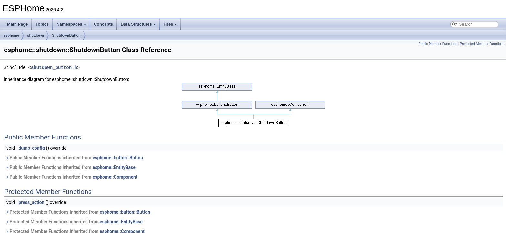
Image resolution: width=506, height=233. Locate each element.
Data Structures (138, 24)
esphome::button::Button (118, 157)
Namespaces (71, 24)
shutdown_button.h (54, 67)
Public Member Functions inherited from (74, 157)
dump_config (31, 147)
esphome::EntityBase (114, 167)
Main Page (17, 24)
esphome (11, 35)
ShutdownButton (66, 35)
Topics (42, 24)
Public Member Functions (438, 44)
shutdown (35, 35)
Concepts (103, 24)
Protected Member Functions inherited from (77, 212)
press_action (31, 202)
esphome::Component (115, 177)
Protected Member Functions (482, 44)
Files (170, 24)
